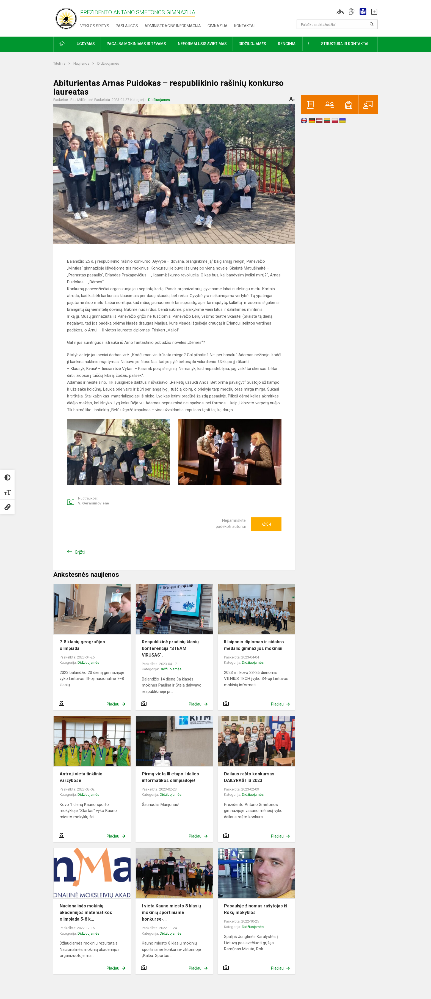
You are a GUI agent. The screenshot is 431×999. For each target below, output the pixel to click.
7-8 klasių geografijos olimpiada (82, 645)
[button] (340, 11)
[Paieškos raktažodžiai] (337, 24)
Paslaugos (127, 26)
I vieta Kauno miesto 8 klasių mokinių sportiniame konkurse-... (171, 912)
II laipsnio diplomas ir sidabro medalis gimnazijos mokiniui (254, 645)
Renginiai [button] (287, 44)
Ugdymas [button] (86, 44)
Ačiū (266, 524)
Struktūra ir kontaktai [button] (344, 44)
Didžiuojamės (108, 63)
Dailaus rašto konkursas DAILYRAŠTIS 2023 (249, 777)
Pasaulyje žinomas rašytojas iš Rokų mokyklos (255, 909)
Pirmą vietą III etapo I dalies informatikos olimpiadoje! (170, 777)
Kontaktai (244, 26)
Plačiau (113, 704)
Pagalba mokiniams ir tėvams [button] (136, 44)
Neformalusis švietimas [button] (202, 44)
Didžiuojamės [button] (252, 44)
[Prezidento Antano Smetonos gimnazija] (66, 17)
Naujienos (81, 63)
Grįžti (80, 552)
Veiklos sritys (94, 26)
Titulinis (59, 63)
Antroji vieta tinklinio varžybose (81, 777)
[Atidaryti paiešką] (372, 24)
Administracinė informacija (173, 26)
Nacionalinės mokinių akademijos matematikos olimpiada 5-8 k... (86, 912)
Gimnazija (218, 26)
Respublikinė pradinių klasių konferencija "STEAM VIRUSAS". (170, 648)
